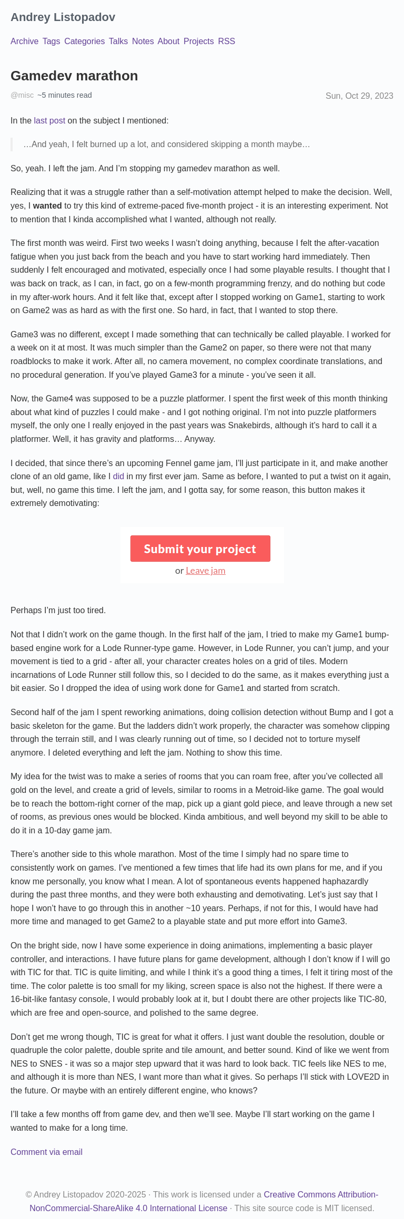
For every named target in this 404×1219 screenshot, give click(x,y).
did (118, 476)
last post (49, 120)
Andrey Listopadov (63, 17)
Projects (199, 41)
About (169, 41)
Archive (24, 41)
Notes (143, 41)
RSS (226, 41)
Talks (118, 41)
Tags (51, 41)
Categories (84, 41)
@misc (22, 95)
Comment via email (47, 1152)
